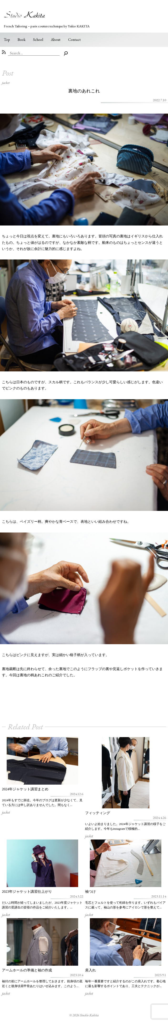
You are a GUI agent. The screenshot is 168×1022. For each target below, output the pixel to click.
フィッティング (97, 813)
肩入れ (90, 970)
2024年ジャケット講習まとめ (25, 789)
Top (7, 39)
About (56, 39)
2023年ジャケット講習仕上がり (27, 891)
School (38, 39)
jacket (6, 82)
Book (21, 39)
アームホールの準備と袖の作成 (27, 970)
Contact (74, 39)
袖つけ (90, 891)
